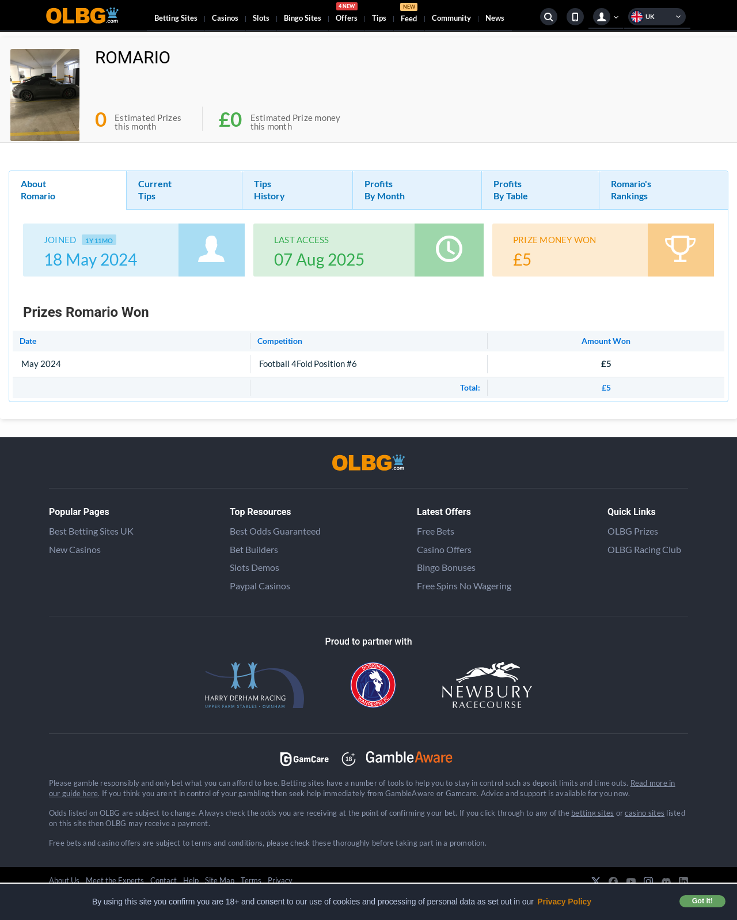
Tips (379, 17)
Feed (408, 14)
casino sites (644, 812)
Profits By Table (510, 189)
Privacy (280, 880)
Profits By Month (384, 189)
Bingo (302, 17)
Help (191, 880)
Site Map (219, 880)
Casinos (225, 17)
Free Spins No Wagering (464, 585)
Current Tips (155, 189)
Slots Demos (254, 567)
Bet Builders (254, 549)
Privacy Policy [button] (564, 901)
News (494, 17)
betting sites (592, 812)
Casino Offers (444, 549)
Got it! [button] (702, 901)
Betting (175, 17)
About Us (64, 880)
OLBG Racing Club (644, 549)
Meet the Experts (115, 880)
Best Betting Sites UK (91, 530)
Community (451, 17)
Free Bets (435, 530)
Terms (251, 880)
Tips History (269, 189)
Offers (347, 13)
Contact (163, 880)
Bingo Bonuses (446, 567)
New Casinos (75, 549)
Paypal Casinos (260, 585)
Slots (261, 17)
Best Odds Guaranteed (275, 530)
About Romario (38, 189)
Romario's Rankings (631, 189)
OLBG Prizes (632, 530)
